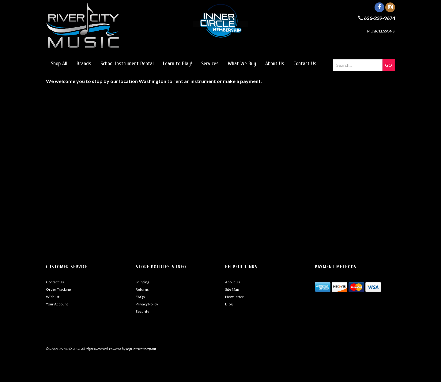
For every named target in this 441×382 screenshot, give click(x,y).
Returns (142, 289)
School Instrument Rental (127, 63)
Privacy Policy (147, 304)
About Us (274, 63)
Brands (84, 63)
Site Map (232, 289)
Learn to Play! (177, 63)
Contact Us (304, 63)
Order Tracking (58, 289)
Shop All (59, 63)
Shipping (142, 282)
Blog (228, 304)
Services (210, 63)
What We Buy (242, 63)
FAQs (140, 296)
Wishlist (52, 296)
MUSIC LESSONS (380, 31)
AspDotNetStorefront (141, 349)
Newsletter (234, 296)
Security (142, 311)
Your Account (57, 304)
